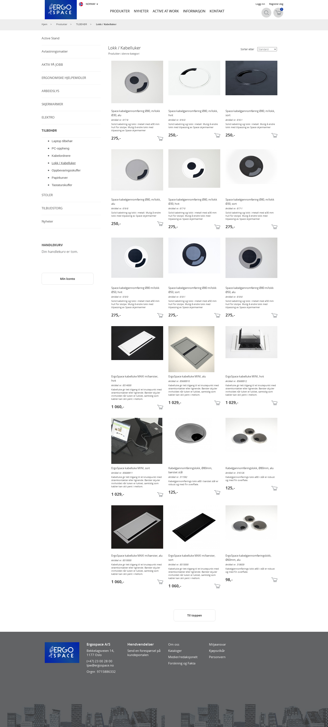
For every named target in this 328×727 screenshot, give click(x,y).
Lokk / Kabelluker (106, 24)
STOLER (47, 195)
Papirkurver (60, 177)
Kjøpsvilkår (217, 651)
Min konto (67, 279)
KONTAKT (217, 11)
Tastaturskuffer (62, 185)
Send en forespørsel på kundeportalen (143, 653)
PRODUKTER (120, 11)
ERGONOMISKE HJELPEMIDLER (64, 78)
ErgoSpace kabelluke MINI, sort (130, 468)
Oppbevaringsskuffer (66, 170)
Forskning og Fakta (181, 663)
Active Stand (50, 38)
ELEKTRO (48, 117)
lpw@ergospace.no (100, 665)
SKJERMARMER (52, 104)
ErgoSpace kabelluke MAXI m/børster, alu (137, 555)
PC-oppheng (60, 148)
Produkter (61, 24)
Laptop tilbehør (62, 141)
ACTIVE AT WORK (166, 11)
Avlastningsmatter (55, 51)
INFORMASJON (194, 11)
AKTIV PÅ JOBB (52, 64)
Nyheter (47, 221)
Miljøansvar (217, 644)
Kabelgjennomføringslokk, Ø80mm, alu (250, 468)
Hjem (44, 24)
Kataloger (175, 651)
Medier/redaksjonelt (182, 657)
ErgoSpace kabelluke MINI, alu (187, 376)
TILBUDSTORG (52, 208)
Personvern (217, 657)
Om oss (173, 644)
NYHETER (141, 11)
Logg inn (260, 3)
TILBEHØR (81, 24)
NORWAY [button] (88, 4)
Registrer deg (276, 3)
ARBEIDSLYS (50, 91)
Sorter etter (247, 49)
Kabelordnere (61, 155)
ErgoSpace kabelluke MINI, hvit (245, 376)
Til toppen (194, 615)
